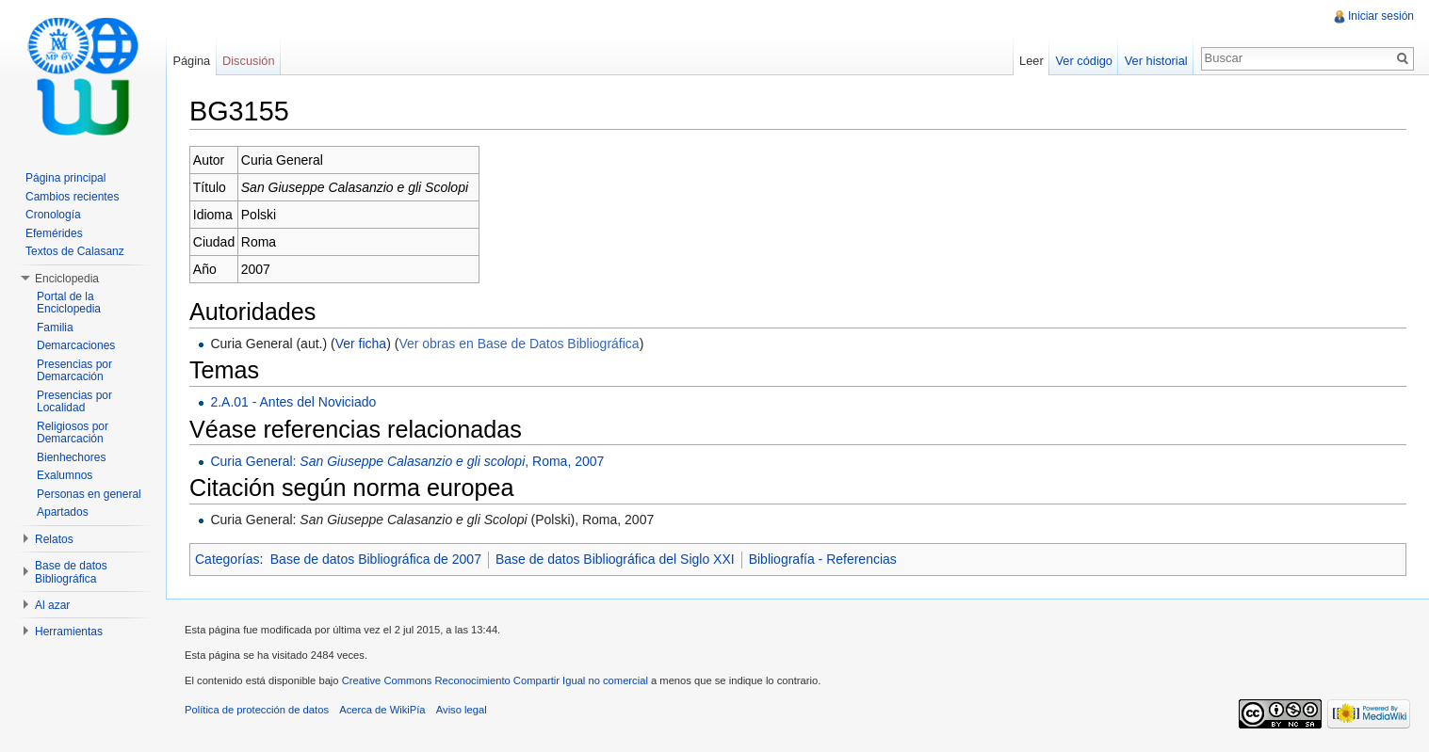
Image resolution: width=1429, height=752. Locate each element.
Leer (1031, 61)
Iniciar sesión (1381, 16)
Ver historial (1156, 61)
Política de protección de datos (257, 709)
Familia (55, 327)
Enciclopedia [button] (67, 278)
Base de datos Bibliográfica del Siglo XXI (615, 559)
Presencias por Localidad (74, 402)
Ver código (1083, 61)
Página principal (65, 177)
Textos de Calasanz (74, 251)
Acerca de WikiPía (382, 709)
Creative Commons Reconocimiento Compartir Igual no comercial (495, 680)
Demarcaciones (76, 345)
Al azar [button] (52, 605)
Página (191, 61)
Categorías (227, 559)
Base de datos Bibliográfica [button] (71, 572)
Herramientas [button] (69, 631)
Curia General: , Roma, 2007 (407, 461)
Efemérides (54, 233)
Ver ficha (360, 343)
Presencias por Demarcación (74, 371)
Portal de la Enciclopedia (69, 303)
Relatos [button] (54, 539)
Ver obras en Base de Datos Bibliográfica (518, 343)
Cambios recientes (72, 196)
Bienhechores (71, 457)
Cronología (53, 214)
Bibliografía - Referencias (823, 559)
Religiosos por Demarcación (72, 433)
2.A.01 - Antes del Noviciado (293, 401)
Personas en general (89, 494)
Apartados (63, 512)
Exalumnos (64, 475)
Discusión (248, 61)
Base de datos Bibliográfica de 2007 (375, 559)
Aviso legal (461, 709)
